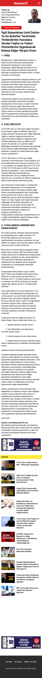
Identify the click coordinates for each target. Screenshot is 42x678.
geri (3, 3)
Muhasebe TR (10, 668)
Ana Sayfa (9, 662)
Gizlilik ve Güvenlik (30, 662)
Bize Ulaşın (17, 662)
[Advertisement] (21, 617)
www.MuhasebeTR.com (18, 423)
